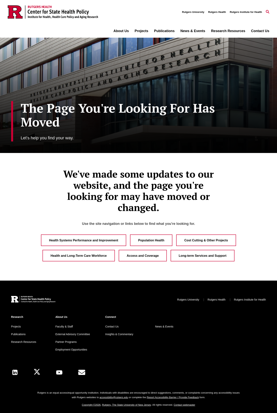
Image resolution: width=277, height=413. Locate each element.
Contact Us (260, 31)
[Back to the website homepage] (53, 12)
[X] (36, 372)
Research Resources (228, 31)
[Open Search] (267, 12)
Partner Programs (66, 341)
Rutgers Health (217, 12)
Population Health (151, 240)
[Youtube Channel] (59, 372)
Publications (164, 31)
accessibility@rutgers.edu (114, 397)
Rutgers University (193, 12)
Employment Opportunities (71, 349)
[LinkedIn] (15, 372)
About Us (121, 31)
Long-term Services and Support (202, 255)
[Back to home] (33, 299)
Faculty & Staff (64, 326)
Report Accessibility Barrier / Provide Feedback (173, 397)
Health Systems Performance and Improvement (83, 240)
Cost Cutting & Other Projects (206, 240)
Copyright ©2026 (91, 404)
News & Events (192, 31)
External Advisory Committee (72, 334)
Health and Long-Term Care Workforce (79, 255)
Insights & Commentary (119, 334)
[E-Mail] (81, 372)
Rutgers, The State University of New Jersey (126, 404)
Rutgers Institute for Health (246, 12)
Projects (141, 31)
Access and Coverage (143, 255)
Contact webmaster (184, 404)
